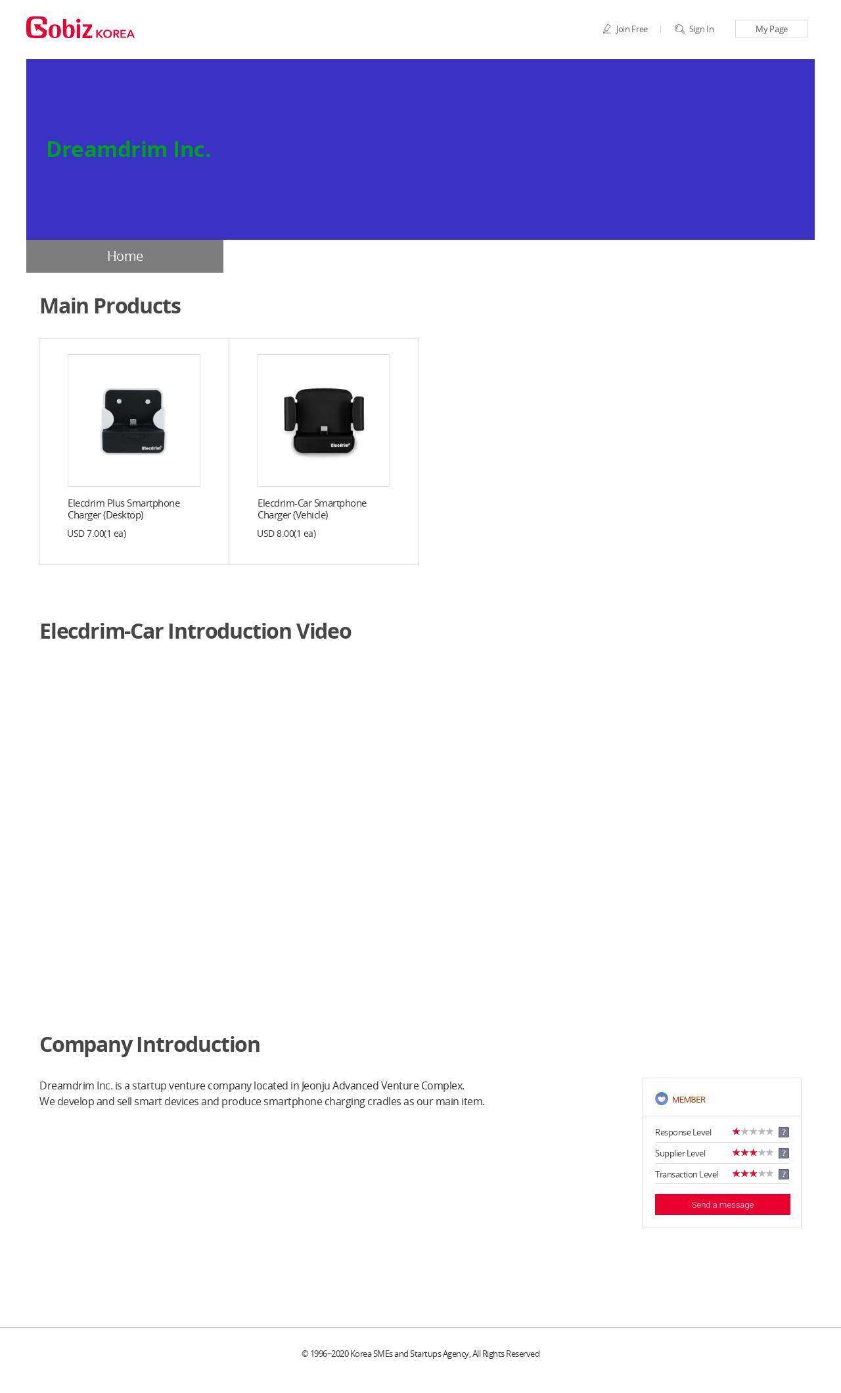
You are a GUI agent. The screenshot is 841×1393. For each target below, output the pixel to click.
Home (125, 256)
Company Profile (322, 256)
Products (519, 256)
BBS (716, 256)
